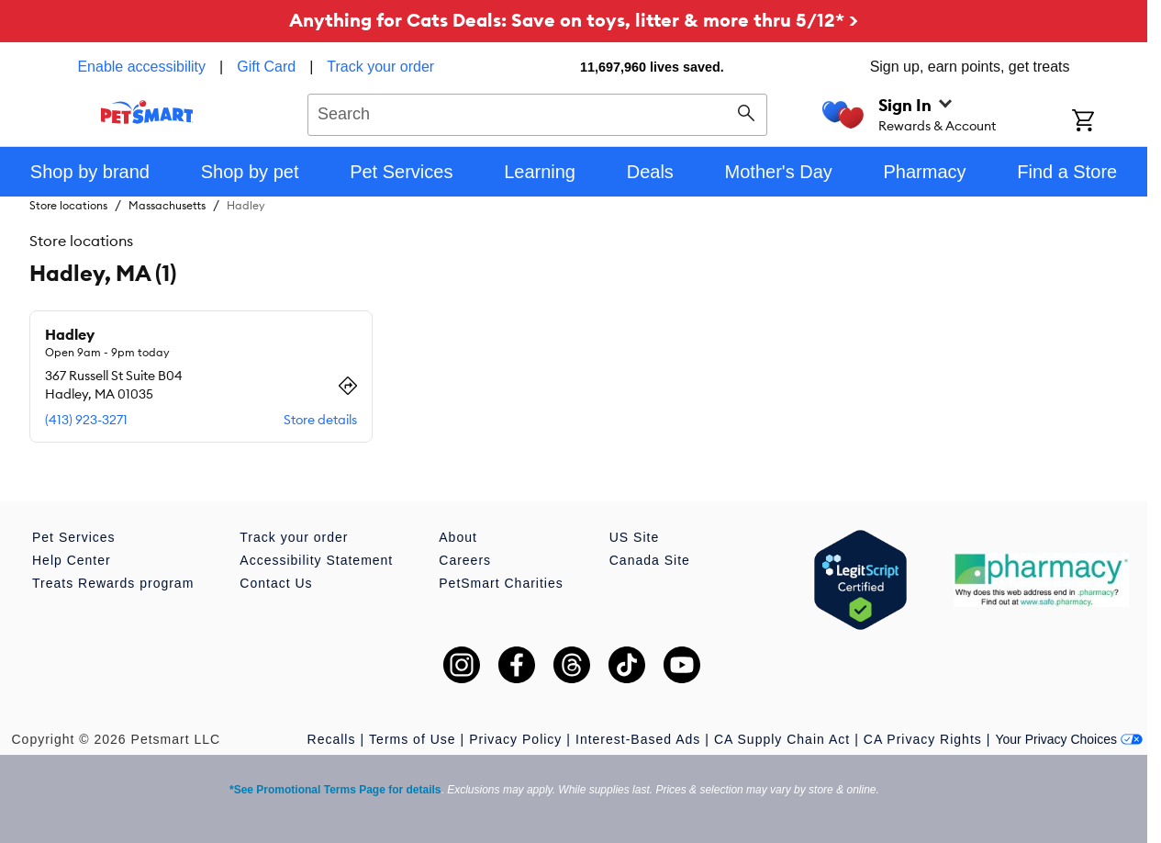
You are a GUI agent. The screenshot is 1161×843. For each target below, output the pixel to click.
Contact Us (276, 583)
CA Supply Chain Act (782, 739)
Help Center (71, 560)
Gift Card (266, 66)
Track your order (380, 66)
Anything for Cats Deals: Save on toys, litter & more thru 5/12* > (573, 19)
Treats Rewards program (113, 583)
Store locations (68, 205)
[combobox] (537, 112)
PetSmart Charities (501, 583)
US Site (634, 537)
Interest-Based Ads (637, 739)
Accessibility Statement (316, 560)
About (458, 537)
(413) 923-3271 (86, 419)
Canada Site (649, 560)
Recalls (331, 739)
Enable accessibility (141, 66)
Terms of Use (412, 739)
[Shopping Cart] (1107, 122)
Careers (465, 560)
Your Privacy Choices (1069, 739)
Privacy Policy (515, 739)
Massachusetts (167, 205)
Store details (320, 419)
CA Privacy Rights (923, 739)
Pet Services (74, 537)
